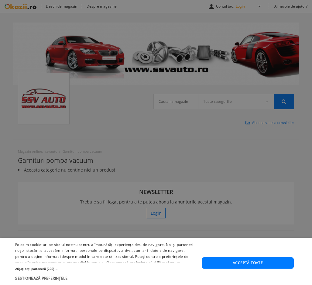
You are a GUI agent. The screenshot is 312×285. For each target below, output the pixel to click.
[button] (105, 280)
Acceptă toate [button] (248, 273)
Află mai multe (167, 273)
